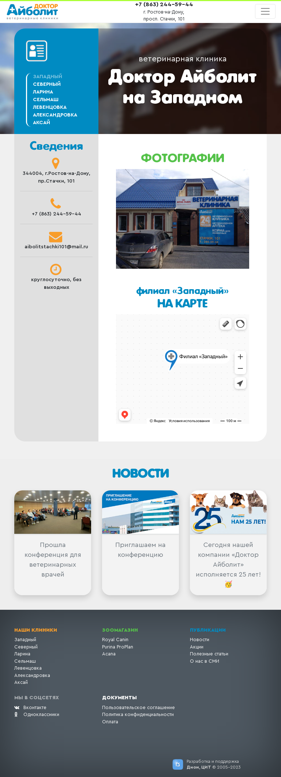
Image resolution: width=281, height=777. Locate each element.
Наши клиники (35, 630)
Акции (196, 646)
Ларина (43, 92)
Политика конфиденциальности (138, 714)
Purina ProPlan (117, 646)
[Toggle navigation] (265, 11)
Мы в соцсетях (36, 697)
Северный (47, 84)
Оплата (110, 721)
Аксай (41, 122)
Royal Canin (115, 639)
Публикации (208, 630)
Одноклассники (36, 714)
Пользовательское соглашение (138, 707)
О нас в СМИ (204, 661)
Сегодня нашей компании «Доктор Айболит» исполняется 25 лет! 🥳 (228, 564)
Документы (119, 697)
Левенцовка (50, 107)
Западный (25, 639)
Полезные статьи (209, 653)
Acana (109, 653)
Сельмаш (46, 99)
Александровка (55, 115)
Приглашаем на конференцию (140, 549)
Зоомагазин (120, 630)
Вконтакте (30, 707)
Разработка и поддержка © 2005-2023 (214, 764)
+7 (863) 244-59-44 (164, 4)
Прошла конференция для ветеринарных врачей (53, 559)
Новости (199, 639)
